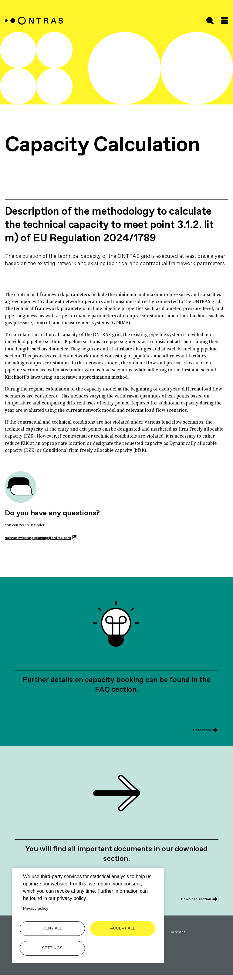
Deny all (52, 928)
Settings (52, 948)
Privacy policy (35, 908)
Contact (178, 932)
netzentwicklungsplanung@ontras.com (38, 538)
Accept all (122, 928)
